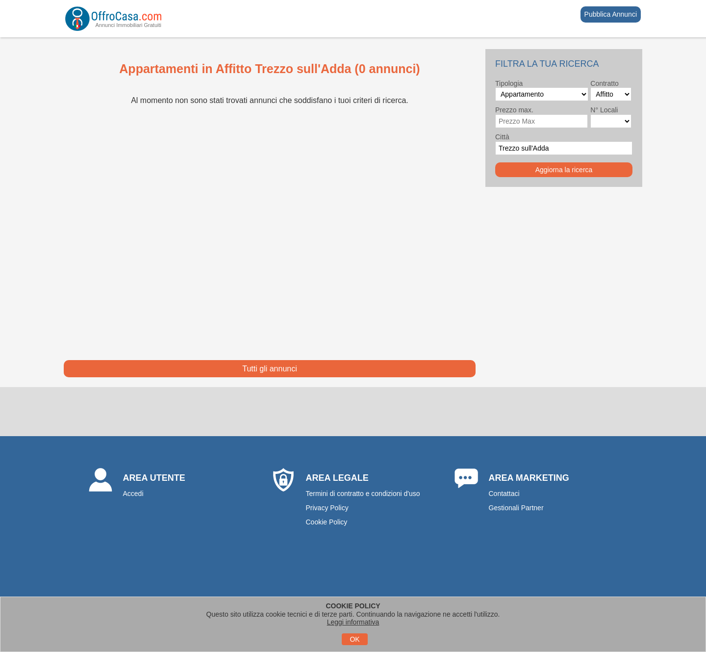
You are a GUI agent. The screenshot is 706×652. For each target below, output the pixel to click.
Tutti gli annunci (269, 369)
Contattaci (504, 493)
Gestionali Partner (516, 508)
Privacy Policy (327, 508)
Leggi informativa (353, 622)
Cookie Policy (327, 522)
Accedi (133, 493)
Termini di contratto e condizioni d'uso (363, 493)
